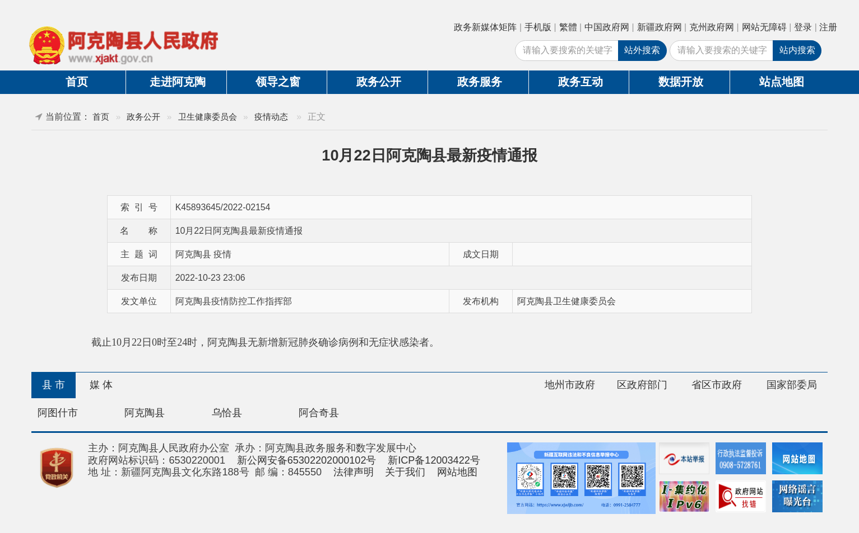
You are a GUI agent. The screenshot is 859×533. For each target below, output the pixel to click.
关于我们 (405, 472)
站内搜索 (797, 50)
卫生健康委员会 (207, 116)
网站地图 (457, 472)
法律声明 (353, 472)
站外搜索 (642, 50)
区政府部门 (642, 384)
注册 (828, 27)
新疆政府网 (659, 27)
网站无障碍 (764, 27)
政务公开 (378, 82)
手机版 (537, 27)
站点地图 (781, 82)
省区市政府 (716, 384)
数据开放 (680, 82)
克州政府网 (711, 27)
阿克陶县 (144, 412)
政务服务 (479, 82)
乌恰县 (227, 412)
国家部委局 (792, 384)
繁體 (568, 27)
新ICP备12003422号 (434, 460)
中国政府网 (606, 27)
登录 (803, 27)
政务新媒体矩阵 (485, 27)
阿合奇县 (319, 412)
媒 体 (101, 384)
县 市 (53, 384)
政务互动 (580, 82)
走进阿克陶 (178, 82)
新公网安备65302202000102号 (307, 460)
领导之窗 (278, 82)
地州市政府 (570, 384)
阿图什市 (58, 412)
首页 (77, 82)
